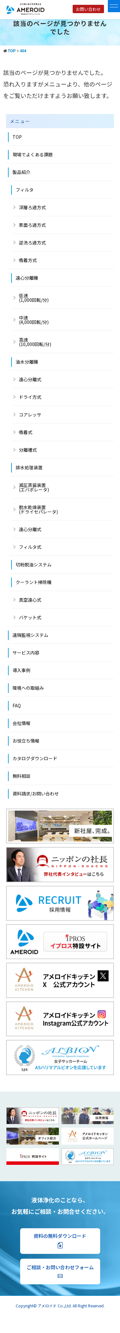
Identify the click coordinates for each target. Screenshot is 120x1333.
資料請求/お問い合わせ (35, 793)
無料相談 (21, 776)
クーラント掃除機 (34, 582)
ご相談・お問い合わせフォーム (60, 1271)
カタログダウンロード (34, 758)
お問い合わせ (88, 9)
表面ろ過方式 (32, 225)
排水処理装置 (29, 467)
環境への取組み (28, 688)
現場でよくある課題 (32, 154)
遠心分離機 (27, 278)
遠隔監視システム (30, 635)
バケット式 (30, 617)
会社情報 (21, 723)
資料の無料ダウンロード (60, 1240)
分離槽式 (28, 450)
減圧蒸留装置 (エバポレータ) (34, 487)
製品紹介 (21, 172)
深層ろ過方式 (32, 207)
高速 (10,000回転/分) (35, 341)
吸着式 (25, 432)
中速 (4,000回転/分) (34, 319)
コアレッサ (30, 414)
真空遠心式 (30, 600)
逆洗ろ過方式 (32, 242)
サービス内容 (25, 652)
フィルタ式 (30, 547)
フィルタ (25, 189)
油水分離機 (27, 361)
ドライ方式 (30, 397)
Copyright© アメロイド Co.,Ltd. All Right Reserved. (60, 1305)
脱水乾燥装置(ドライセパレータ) (38, 509)
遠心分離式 (30, 379)
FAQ (16, 705)
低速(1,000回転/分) (34, 297)
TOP (17, 137)
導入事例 (21, 670)
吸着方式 (28, 260)
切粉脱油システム (34, 564)
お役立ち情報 (25, 740)
